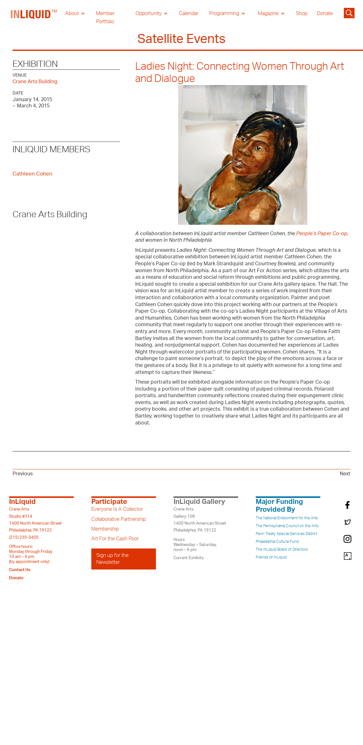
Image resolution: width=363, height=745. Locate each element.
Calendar (188, 13)
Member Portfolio (105, 17)
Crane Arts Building (35, 81)
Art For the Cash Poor (115, 538)
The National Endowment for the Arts (287, 518)
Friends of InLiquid (271, 557)
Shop (301, 13)
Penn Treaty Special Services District (286, 534)
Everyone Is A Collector (117, 509)
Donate (325, 13)
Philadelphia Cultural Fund (277, 541)
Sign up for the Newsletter (112, 559)
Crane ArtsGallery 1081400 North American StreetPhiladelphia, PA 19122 (199, 519)
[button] (75, 13)
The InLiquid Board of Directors (282, 549)
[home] (34, 17)
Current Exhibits (188, 558)
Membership (105, 529)
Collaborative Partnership (118, 519)
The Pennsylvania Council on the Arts (287, 526)
